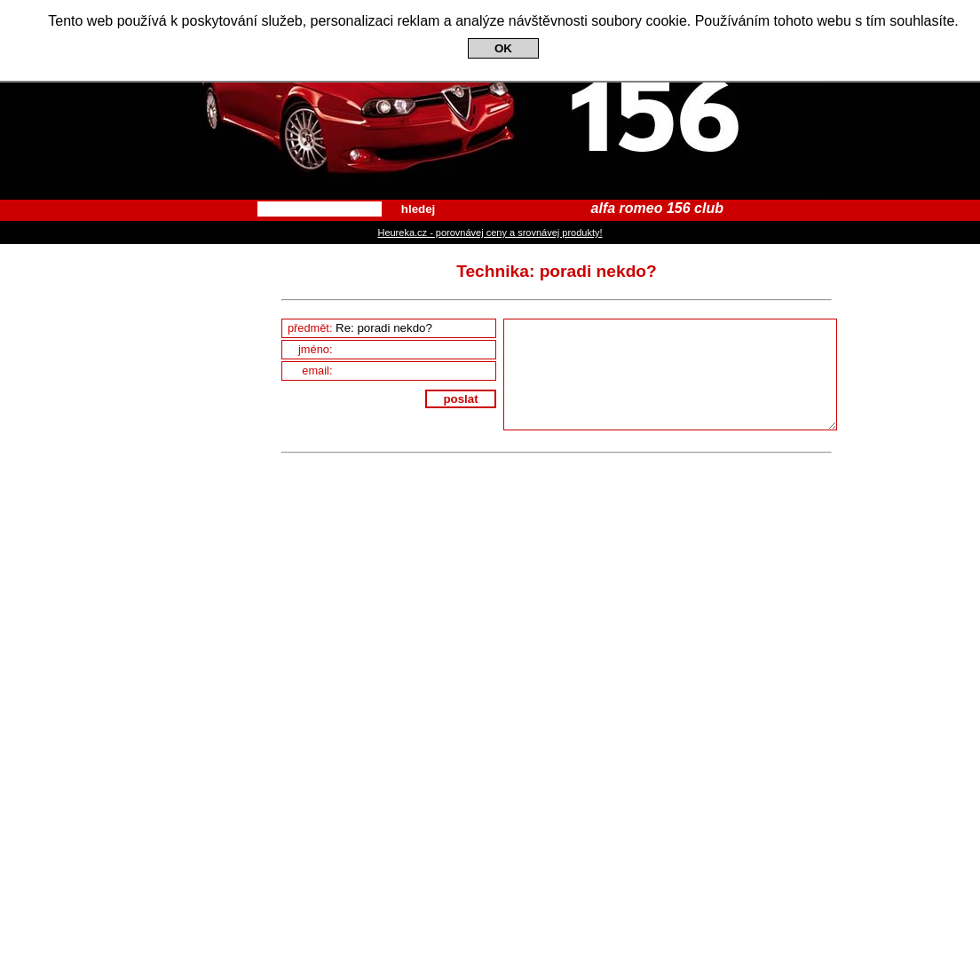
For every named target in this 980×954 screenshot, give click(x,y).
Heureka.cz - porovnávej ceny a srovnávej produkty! (489, 232)
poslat (460, 399)
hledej (418, 209)
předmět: (391, 327)
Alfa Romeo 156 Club (490, 100)
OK (503, 48)
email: (398, 370)
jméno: (396, 349)
